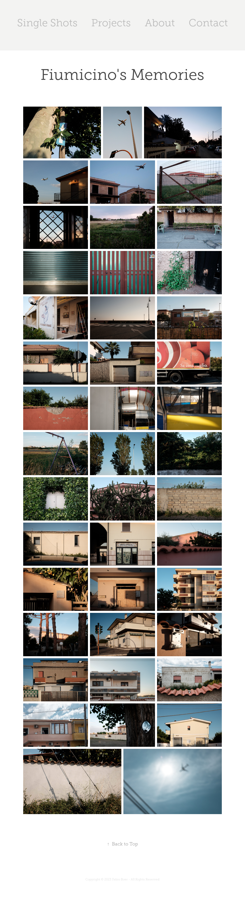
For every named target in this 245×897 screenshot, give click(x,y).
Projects (111, 23)
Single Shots (47, 23)
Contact (208, 23)
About (160, 23)
